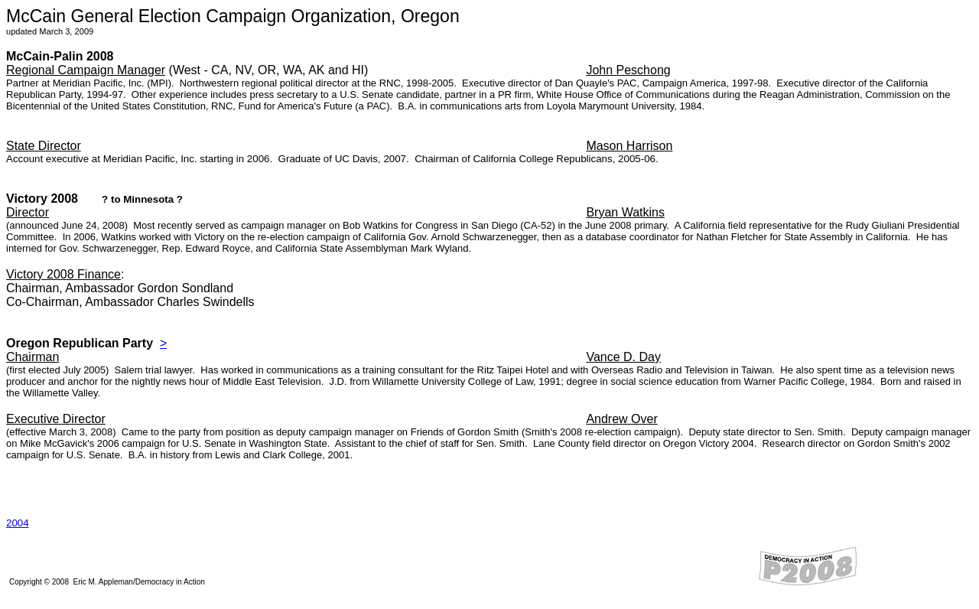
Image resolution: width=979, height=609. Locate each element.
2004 (17, 523)
